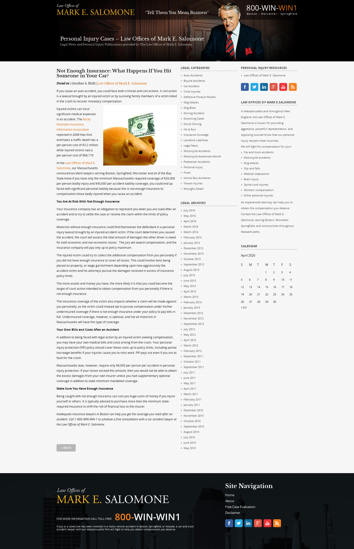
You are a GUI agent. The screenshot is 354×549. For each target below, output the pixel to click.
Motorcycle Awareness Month (202, 156)
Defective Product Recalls (200, 97)
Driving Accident (194, 113)
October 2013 (192, 259)
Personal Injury (193, 167)
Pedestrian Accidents (197, 162)
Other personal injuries (258, 195)
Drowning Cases (194, 118)
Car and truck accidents (258, 152)
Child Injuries (192, 91)
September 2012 (194, 324)
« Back (66, 448)
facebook (245, 87)
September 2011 (194, 367)
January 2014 (192, 243)
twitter (254, 87)
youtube (283, 87)
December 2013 (193, 248)
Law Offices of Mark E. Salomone (122, 83)
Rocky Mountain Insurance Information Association (74, 124)
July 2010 (189, 437)
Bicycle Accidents (194, 80)
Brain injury (251, 179)
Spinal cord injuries (256, 184)
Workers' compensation (259, 190)
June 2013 (190, 280)
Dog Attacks (191, 102)
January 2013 (192, 307)
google (274, 87)
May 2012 (190, 334)
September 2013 (194, 264)
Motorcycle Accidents (197, 151)
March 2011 (191, 394)
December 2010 (193, 410)
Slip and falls (252, 168)
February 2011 (193, 399)
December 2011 (193, 356)
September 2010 (194, 426)
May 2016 (190, 216)
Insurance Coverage (196, 135)
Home (229, 495)
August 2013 (191, 270)
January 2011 (192, 405)
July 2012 (189, 329)
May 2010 (190, 448)
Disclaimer (232, 512)
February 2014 (193, 237)
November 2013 (194, 253)
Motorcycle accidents (257, 157)
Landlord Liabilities (196, 140)
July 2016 (189, 210)
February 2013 (193, 302)
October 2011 (192, 361)
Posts (187, 172)
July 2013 (189, 275)
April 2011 (190, 388)
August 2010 (191, 432)
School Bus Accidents (197, 178)
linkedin (264, 87)
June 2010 (190, 442)
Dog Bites (190, 108)
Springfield (288, 13)
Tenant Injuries (193, 183)
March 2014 (191, 232)
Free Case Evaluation (240, 507)
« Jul (244, 307)
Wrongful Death (194, 189)
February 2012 (193, 351)
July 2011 (189, 372)
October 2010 (192, 421)
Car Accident (191, 86)
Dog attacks (251, 163)
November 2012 (194, 318)
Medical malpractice (256, 174)
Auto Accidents (193, 75)
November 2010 (194, 415)
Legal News (191, 145)
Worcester (269, 13)
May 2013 (190, 286)
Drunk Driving (192, 124)
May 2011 (190, 383)
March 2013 (191, 297)
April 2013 (190, 291)
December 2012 (193, 313)
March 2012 (191, 345)
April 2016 (190, 221)
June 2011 (190, 378)
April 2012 (190, 340)
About (229, 501)
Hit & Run (190, 129)
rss (293, 87)
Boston (252, 13)
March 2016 (191, 226)
